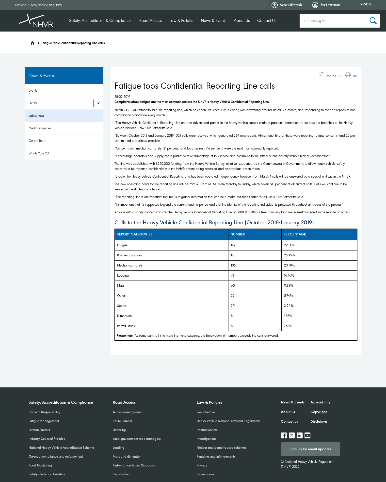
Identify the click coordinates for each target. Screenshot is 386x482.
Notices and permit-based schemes (221, 448)
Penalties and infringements (216, 457)
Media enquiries (40, 128)
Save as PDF (330, 76)
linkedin (300, 433)
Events (33, 90)
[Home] (29, 41)
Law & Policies (181, 20)
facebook (284, 433)
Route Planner (122, 421)
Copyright (318, 412)
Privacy (202, 465)
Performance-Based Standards (134, 465)
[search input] (333, 21)
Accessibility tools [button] (287, 5)
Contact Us (266, 20)
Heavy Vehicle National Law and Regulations (228, 421)
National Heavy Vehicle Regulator (38, 5)
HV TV (33, 103)
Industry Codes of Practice (47, 439)
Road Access (150, 20)
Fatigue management (44, 421)
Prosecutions (205, 474)
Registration (121, 474)
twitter (292, 433)
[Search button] (373, 21)
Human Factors (39, 430)
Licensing (119, 430)
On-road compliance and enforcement (56, 457)
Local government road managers (137, 439)
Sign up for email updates (310, 449)
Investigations (206, 439)
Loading (118, 448)
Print (351, 76)
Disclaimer (318, 422)
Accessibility (320, 402)
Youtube (307, 433)
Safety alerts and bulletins (47, 474)
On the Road (38, 141)
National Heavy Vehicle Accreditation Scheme (61, 448)
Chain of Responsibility (44, 412)
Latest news (36, 115)
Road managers (326, 5)
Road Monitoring (40, 465)
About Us (242, 20)
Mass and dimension (127, 457)
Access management (128, 412)
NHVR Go (366, 4)
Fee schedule (206, 412)
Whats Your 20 (39, 153)
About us (288, 412)
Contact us (289, 422)
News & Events (213, 20)
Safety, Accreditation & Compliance (100, 20)
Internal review (207, 430)
